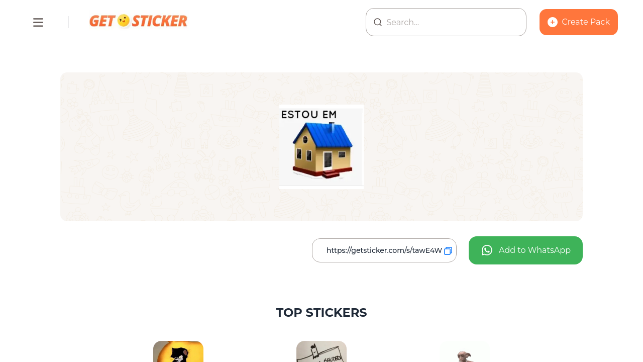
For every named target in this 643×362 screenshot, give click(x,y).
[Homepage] (139, 22)
